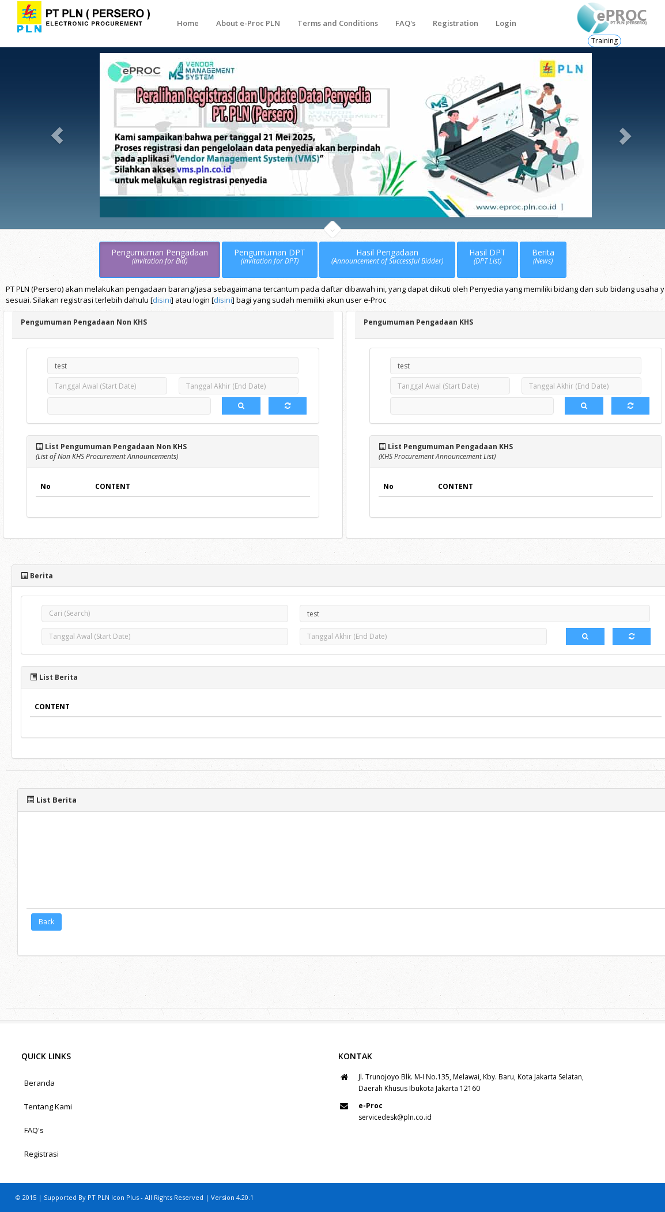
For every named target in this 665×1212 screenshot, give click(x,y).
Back (46, 922)
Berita (543, 257)
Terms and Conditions (337, 23)
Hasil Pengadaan (387, 257)
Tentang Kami (48, 1106)
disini (162, 300)
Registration (455, 23)
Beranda (39, 1083)
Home (188, 23)
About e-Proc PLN (248, 23)
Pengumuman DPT (269, 257)
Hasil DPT (487, 257)
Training (604, 41)
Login (506, 23)
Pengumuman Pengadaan (159, 257)
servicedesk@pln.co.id (395, 1117)
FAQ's (405, 23)
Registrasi (41, 1154)
